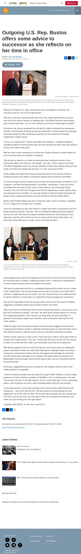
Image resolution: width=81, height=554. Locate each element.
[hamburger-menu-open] (5, 3)
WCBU (42, 404)
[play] (5, 10)
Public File (49, 536)
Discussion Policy (36, 536)
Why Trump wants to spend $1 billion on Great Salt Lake (38, 478)
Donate (72, 3)
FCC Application (51, 541)
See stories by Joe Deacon (13, 427)
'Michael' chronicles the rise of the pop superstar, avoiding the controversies (30, 502)
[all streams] (78, 10)
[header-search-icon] (62, 3)
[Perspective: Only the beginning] (9, 450)
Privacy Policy (34, 541)
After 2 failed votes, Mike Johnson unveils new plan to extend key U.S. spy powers (47, 462)
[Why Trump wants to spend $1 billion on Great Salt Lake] (9, 481)
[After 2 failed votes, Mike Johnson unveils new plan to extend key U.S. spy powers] (9, 465)
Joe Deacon (17, 57)
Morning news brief (9, 493)
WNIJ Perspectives (23, 446)
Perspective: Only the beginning (29, 449)
